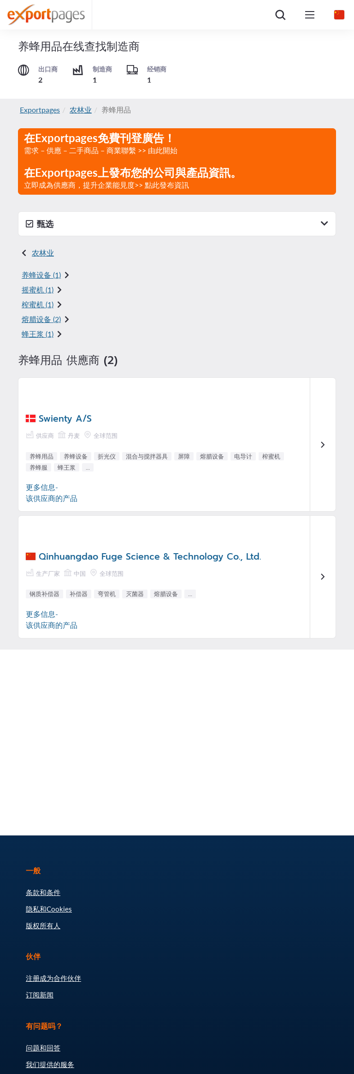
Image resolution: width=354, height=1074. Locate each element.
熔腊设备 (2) (41, 319)
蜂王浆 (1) (37, 333)
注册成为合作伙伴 (53, 978)
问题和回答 (43, 1048)
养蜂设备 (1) (41, 274)
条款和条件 (43, 892)
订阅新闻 (39, 994)
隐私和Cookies (49, 909)
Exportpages (40, 109)
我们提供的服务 (50, 1064)
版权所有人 (43, 925)
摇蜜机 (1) (37, 289)
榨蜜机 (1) (37, 304)
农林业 (81, 109)
